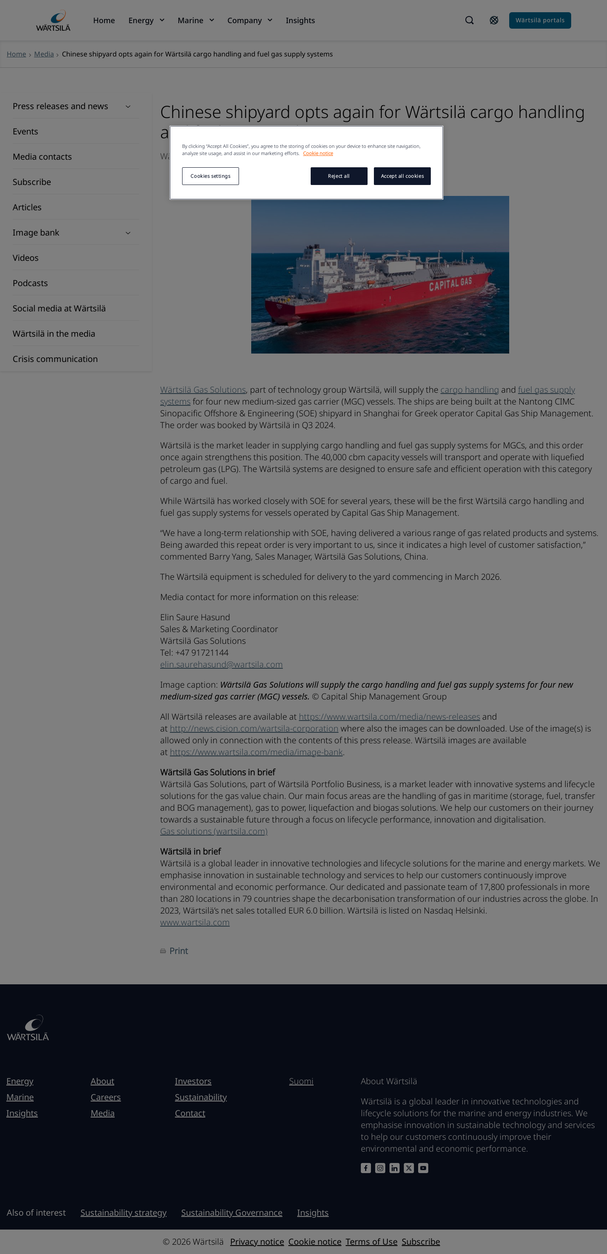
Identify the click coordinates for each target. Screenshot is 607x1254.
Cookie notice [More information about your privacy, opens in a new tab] (318, 153)
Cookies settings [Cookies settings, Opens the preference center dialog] (210, 176)
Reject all (339, 176)
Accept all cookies (402, 176)
